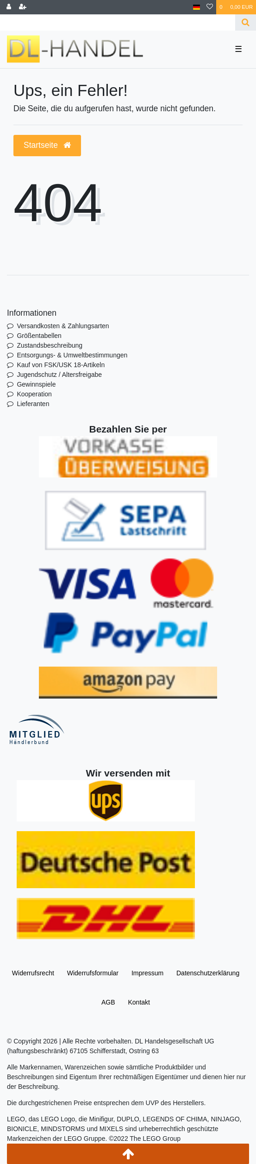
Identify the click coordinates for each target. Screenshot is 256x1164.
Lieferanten (33, 403)
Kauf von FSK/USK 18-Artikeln (61, 365)
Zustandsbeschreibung (49, 345)
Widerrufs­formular (93, 973)
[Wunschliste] (209, 7)
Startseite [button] (47, 145)
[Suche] (245, 22)
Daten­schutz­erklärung (207, 973)
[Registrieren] (23, 7)
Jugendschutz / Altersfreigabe (59, 374)
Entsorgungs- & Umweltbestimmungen (72, 355)
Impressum (147, 973)
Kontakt (139, 1002)
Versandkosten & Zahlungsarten (63, 326)
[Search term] (117, 22)
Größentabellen (39, 335)
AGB (108, 1002)
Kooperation (34, 394)
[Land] (196, 7)
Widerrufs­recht (33, 973)
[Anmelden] (8, 7)
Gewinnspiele (36, 384)
